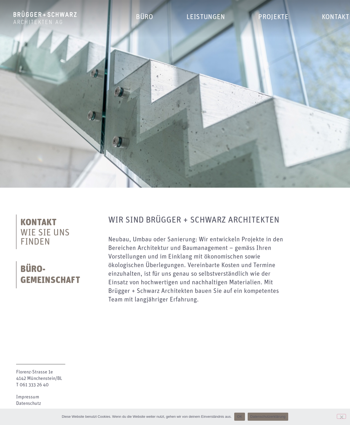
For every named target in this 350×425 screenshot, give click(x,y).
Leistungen (205, 16)
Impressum (27, 397)
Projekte (273, 16)
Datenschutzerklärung (268, 417)
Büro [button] (144, 16)
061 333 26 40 (34, 385)
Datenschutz (28, 403)
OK (239, 417)
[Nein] (341, 416)
